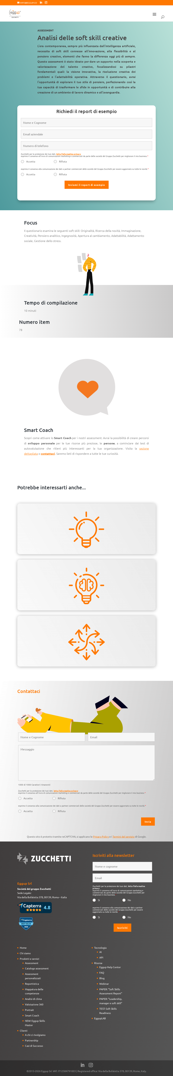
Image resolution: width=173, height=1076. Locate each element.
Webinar (104, 983)
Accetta (30, 161)
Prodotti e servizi (29, 958)
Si (99, 900)
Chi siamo (25, 953)
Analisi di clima (33, 998)
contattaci (48, 453)
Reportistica (32, 983)
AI (100, 951)
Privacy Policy (101, 836)
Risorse (98, 963)
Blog (102, 978)
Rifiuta (63, 161)
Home (23, 947)
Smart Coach (32, 1015)
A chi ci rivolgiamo (35, 1034)
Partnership (31, 1040)
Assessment (31, 963)
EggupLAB (100, 1018)
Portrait (29, 1009)
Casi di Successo (34, 1045)
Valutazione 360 (34, 1004)
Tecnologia (100, 947)
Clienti (23, 1030)
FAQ (101, 972)
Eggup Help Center (110, 967)
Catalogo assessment (37, 968)
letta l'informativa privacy (68, 153)
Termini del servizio (123, 836)
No (129, 900)
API (101, 957)
